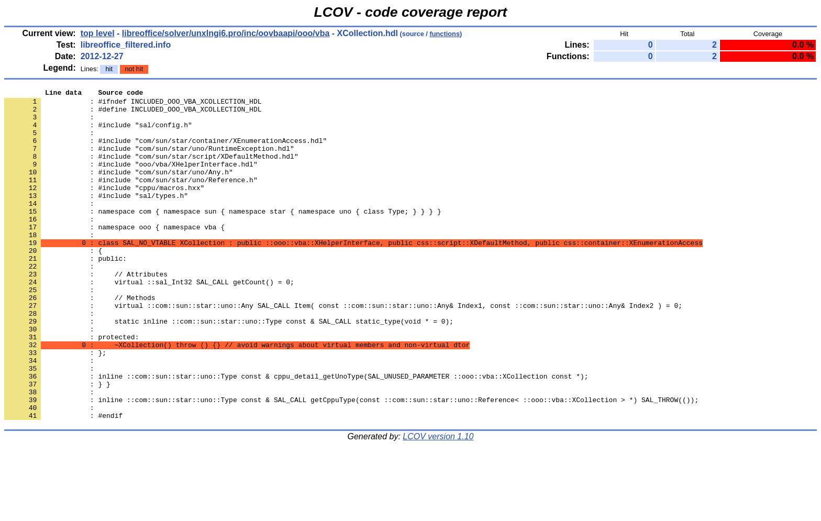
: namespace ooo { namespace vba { (114, 255)
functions (444, 34)
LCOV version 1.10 (438, 502)
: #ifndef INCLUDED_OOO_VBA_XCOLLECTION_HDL (132, 104)
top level (98, 33)
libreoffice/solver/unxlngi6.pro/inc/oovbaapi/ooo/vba (226, 33)
